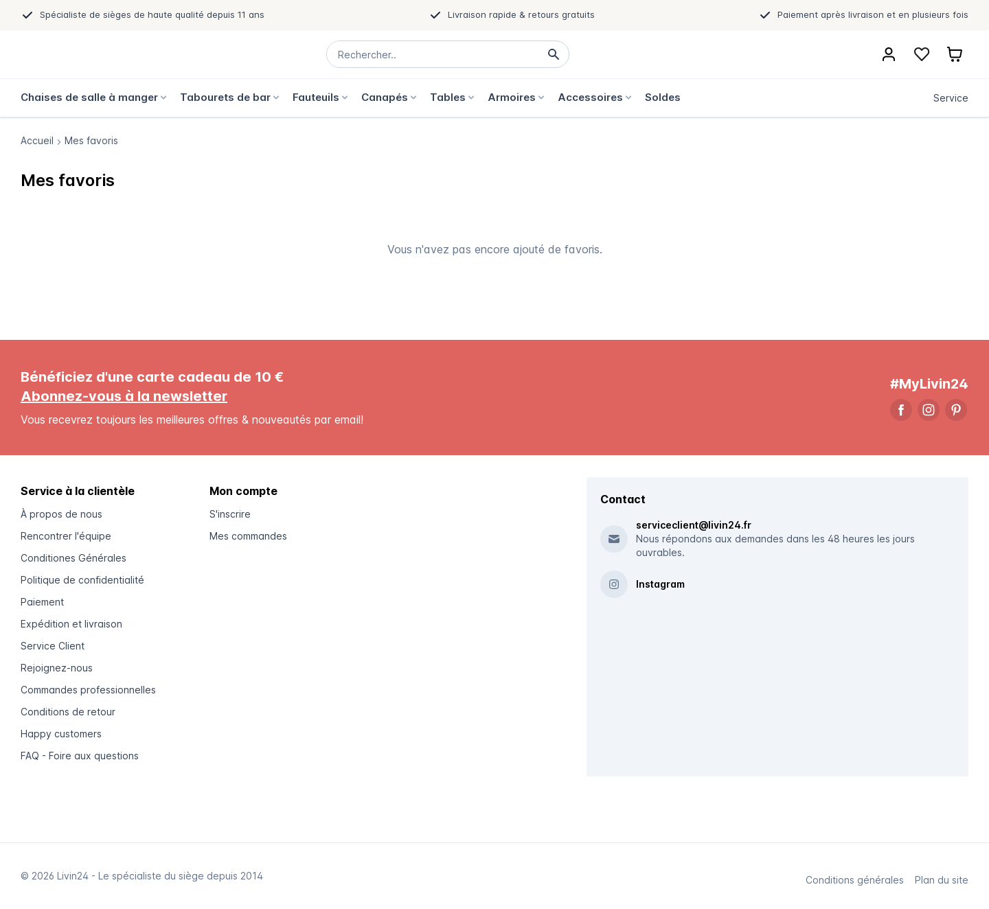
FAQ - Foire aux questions (80, 755)
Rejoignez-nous (57, 668)
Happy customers (61, 733)
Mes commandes (248, 536)
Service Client (52, 646)
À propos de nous (61, 514)
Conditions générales (855, 880)
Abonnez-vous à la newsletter (124, 396)
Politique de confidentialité (82, 580)
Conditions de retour (68, 711)
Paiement (42, 602)
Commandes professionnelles (88, 689)
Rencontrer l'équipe (66, 536)
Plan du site (941, 880)
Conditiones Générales (73, 558)
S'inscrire (230, 514)
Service (950, 98)
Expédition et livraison (71, 624)
